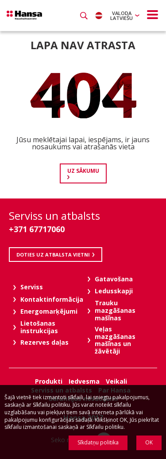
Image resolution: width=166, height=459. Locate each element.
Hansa (24, 15)
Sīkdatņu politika (98, 442)
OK (149, 442)
